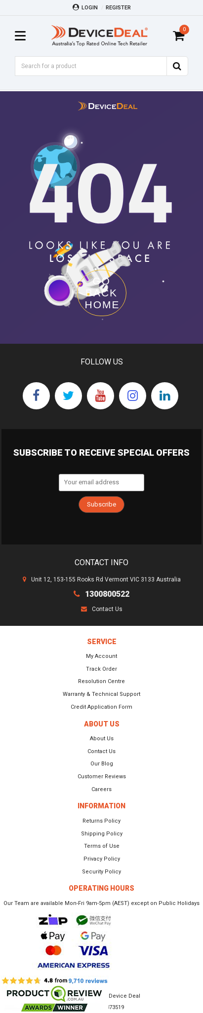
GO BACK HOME (102, 292)
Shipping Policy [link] (101, 834)
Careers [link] (101, 789)
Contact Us (101, 609)
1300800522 (101, 594)
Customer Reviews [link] (102, 776)
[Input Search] (90, 66)
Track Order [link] (101, 669)
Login (85, 7)
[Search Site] (177, 66)
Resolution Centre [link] (101, 681)
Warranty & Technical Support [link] (101, 694)
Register (118, 7)
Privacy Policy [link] (101, 859)
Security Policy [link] (101, 871)
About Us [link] (102, 738)
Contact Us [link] (101, 751)
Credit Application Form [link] (101, 707)
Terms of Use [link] (102, 846)
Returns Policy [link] (101, 821)
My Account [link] (101, 656)
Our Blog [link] (101, 763)
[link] (36, 395)
